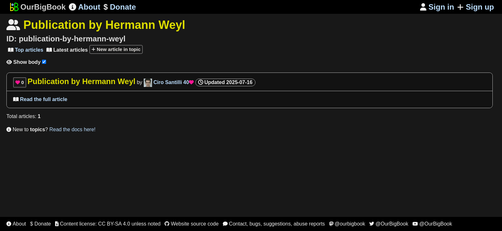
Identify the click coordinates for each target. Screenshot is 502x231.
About (84, 7)
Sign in (437, 7)
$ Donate (40, 224)
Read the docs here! (72, 129)
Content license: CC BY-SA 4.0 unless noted (108, 224)
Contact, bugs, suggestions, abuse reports (274, 224)
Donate (119, 7)
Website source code (192, 224)
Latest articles (67, 50)
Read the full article (40, 99)
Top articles (25, 50)
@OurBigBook (388, 224)
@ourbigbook (347, 224)
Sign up (475, 7)
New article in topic (116, 49)
